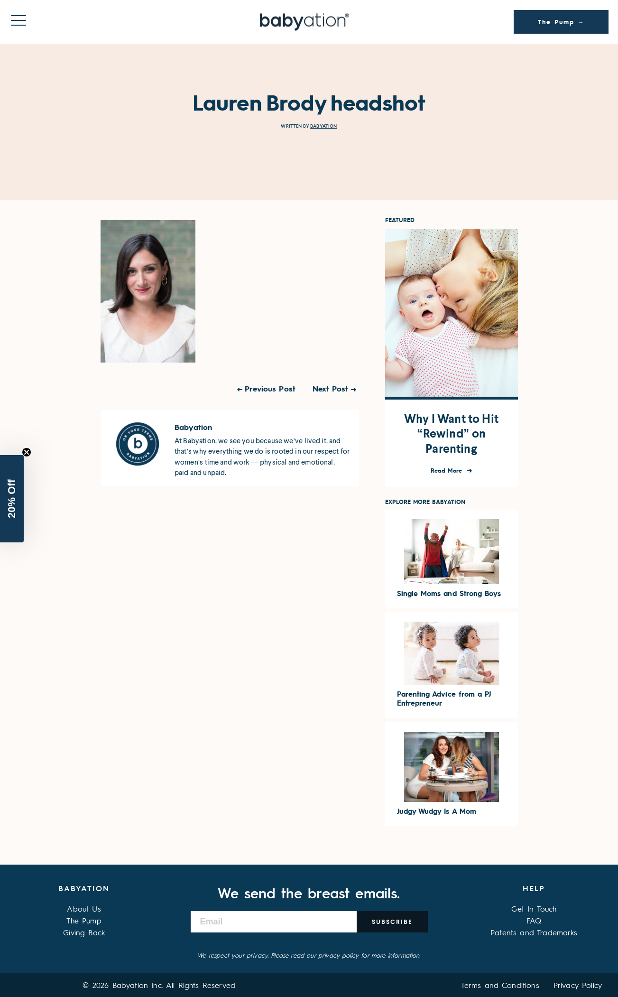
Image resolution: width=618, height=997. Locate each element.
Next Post (331, 388)
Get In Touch (533, 908)
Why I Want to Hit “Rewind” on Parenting (451, 434)
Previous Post (270, 388)
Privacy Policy (577, 985)
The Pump (83, 920)
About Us (84, 908)
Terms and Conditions (500, 985)
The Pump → (561, 22)
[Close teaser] (26, 452)
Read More (447, 470)
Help (534, 888)
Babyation (323, 126)
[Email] (274, 921)
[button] (12, 498)
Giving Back (84, 932)
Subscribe (392, 922)
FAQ (533, 920)
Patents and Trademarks (534, 932)
